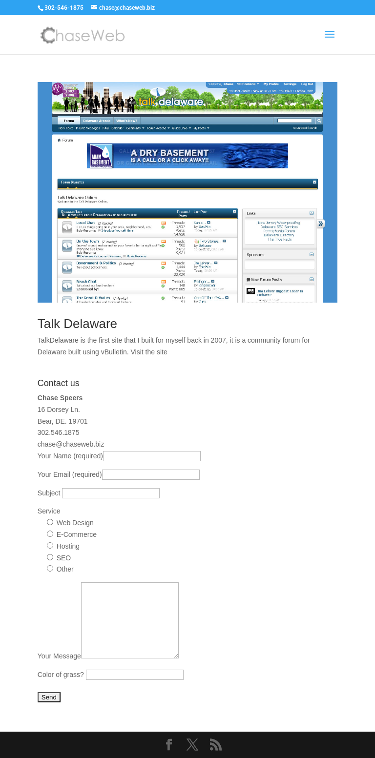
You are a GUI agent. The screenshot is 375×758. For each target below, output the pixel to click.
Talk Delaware (77, 323)
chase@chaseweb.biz (71, 444)
